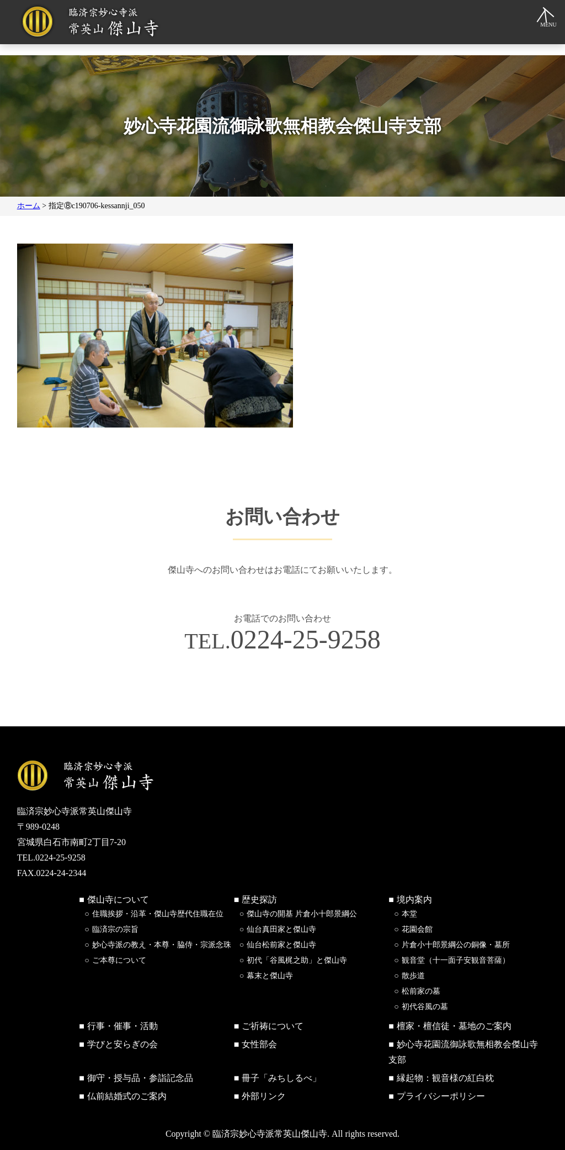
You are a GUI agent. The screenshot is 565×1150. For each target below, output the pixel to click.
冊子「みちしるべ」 (281, 1078)
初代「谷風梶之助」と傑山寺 (297, 960)
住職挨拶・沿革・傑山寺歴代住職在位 (157, 914)
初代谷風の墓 (425, 1007)
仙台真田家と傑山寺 (281, 929)
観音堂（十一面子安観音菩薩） (456, 960)
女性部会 (259, 1044)
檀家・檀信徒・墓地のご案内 (454, 1026)
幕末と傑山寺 (270, 976)
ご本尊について (119, 960)
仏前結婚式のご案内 (127, 1096)
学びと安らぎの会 (122, 1044)
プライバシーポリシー (441, 1096)
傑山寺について (118, 899)
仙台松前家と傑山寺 (281, 945)
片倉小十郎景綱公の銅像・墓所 (456, 945)
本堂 (409, 914)
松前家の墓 (421, 991)
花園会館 (417, 929)
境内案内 (414, 899)
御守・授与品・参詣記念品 (140, 1078)
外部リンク (264, 1096)
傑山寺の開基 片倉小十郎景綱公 (302, 914)
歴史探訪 (259, 899)
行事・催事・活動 (122, 1026)
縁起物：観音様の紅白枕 (445, 1078)
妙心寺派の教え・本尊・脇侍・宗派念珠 (161, 945)
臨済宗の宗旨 (115, 929)
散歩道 (413, 976)
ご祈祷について (272, 1026)
